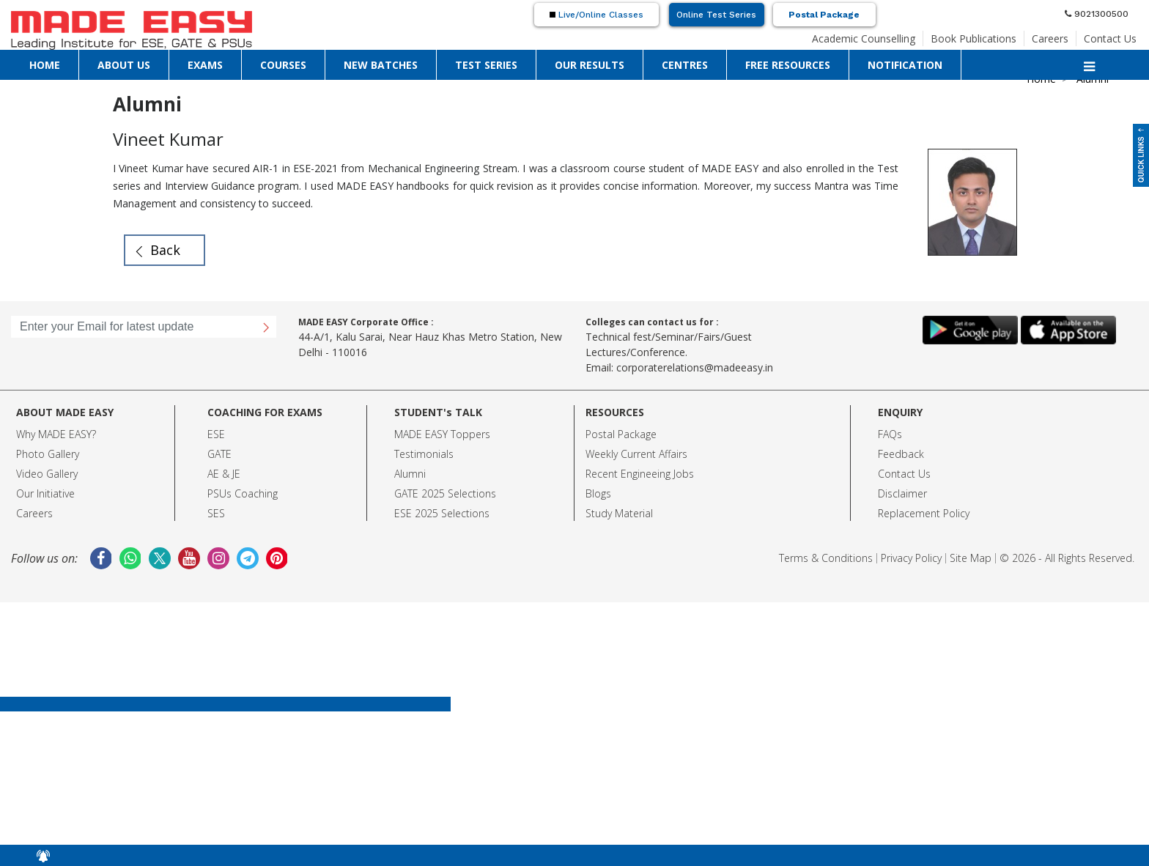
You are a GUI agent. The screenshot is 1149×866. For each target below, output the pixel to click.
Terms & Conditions (826, 558)
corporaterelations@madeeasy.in (694, 367)
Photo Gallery (47, 454)
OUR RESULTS (589, 65)
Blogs (598, 493)
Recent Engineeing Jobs (639, 474)
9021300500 (1096, 14)
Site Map (970, 558)
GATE (219, 454)
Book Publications (973, 38)
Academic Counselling (863, 38)
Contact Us (1110, 38)
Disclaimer (902, 493)
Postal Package (824, 15)
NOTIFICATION (905, 65)
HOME (44, 65)
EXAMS (205, 65)
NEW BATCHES (381, 65)
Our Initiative (45, 493)
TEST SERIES (486, 65)
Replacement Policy (923, 513)
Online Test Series (716, 15)
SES (216, 513)
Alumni (410, 474)
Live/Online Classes (596, 15)
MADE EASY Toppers (442, 434)
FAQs (890, 434)
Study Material (619, 513)
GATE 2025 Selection (442, 493)
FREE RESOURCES (787, 65)
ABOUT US (123, 65)
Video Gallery (47, 474)
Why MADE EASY (54, 434)
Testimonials (424, 454)
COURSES (283, 65)
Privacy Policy (911, 558)
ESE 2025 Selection (439, 513)
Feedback (901, 454)
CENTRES (685, 65)
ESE (216, 434)
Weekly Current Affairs (636, 454)
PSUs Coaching (242, 493)
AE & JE (223, 474)
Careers (1050, 38)
